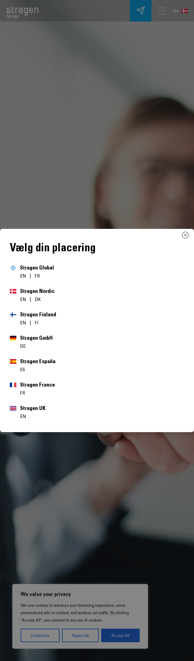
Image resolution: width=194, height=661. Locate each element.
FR (37, 276)
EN (23, 276)
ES (22, 369)
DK (38, 299)
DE (23, 346)
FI (37, 322)
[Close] (185, 235)
